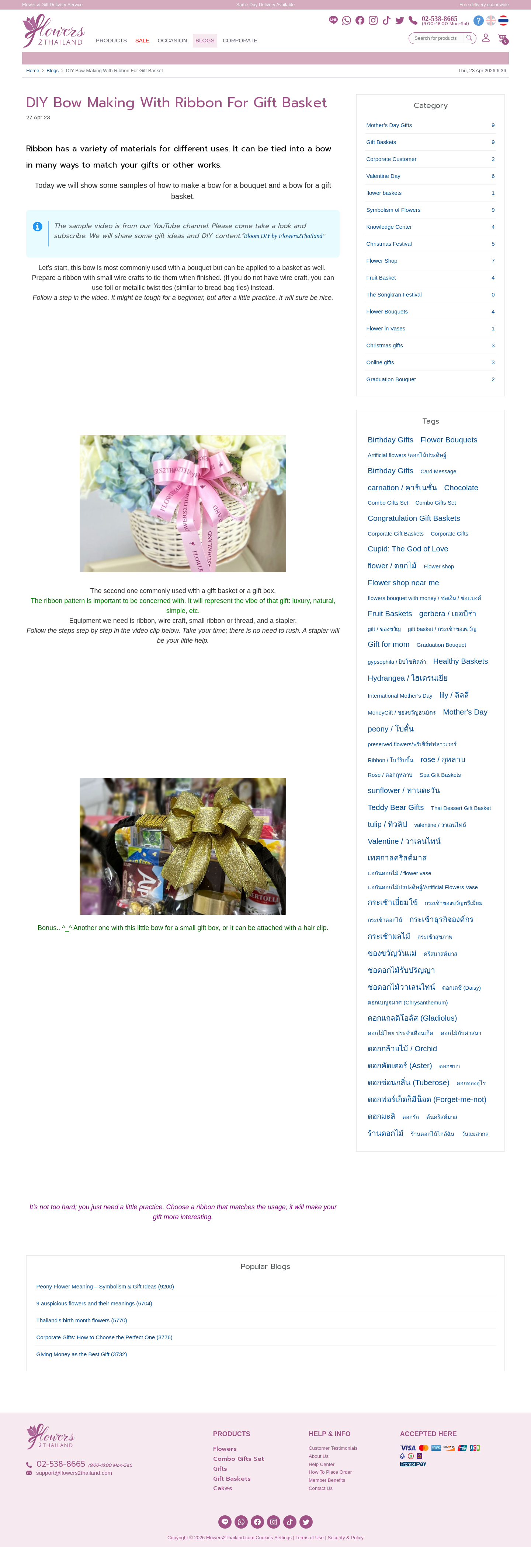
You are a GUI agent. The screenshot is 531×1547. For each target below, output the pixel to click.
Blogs (205, 40)
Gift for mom (388, 644)
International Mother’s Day (400, 695)
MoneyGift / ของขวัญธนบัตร (402, 712)
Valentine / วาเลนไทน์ (404, 841)
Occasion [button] (172, 40)
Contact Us (321, 1488)
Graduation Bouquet (441, 645)
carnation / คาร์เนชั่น (402, 487)
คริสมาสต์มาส (440, 954)
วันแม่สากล (475, 1134)
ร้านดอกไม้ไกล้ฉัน (432, 1134)
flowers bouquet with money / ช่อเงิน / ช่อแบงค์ (424, 598)
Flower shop (439, 566)
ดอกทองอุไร (471, 1083)
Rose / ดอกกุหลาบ (390, 775)
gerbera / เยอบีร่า (447, 613)
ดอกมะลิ (381, 1116)
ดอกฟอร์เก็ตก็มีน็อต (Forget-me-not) (427, 1099)
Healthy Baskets (460, 661)
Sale (142, 40)
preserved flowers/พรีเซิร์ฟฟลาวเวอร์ (412, 744)
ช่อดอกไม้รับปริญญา (401, 970)
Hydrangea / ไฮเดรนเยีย (408, 678)
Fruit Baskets (390, 613)
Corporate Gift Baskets (396, 533)
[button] (502, 38)
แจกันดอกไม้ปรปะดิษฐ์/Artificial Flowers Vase (423, 887)
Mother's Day (465, 712)
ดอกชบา (449, 1066)
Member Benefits (327, 1480)
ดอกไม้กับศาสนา (461, 1033)
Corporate (240, 40)
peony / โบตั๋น (390, 729)
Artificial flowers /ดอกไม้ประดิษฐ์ (407, 455)
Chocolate (461, 487)
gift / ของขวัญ (384, 629)
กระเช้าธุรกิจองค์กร (441, 919)
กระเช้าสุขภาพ (434, 937)
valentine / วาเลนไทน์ (440, 825)
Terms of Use (309, 1537)
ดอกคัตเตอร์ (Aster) (400, 1065)
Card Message (438, 471)
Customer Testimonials (333, 1448)
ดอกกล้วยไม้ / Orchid (402, 1048)
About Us (319, 1456)
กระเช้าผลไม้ (389, 936)
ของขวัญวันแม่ (392, 953)
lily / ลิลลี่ (454, 695)
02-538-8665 (440, 18)
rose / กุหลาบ (442, 759)
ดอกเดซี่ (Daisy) (461, 988)
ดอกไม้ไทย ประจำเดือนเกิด (400, 1033)
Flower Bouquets (449, 439)
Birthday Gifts (390, 439)
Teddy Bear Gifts (396, 807)
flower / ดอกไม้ (392, 565)
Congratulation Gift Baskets (414, 518)
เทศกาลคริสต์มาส (397, 857)
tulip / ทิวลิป (387, 824)
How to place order (330, 1472)
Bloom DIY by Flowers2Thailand (283, 236)
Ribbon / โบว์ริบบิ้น (390, 760)
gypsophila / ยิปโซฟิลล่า (397, 662)
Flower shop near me (403, 582)
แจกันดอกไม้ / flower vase (399, 873)
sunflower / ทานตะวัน (404, 790)
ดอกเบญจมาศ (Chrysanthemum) (408, 1002)
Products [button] (111, 40)
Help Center (321, 1464)
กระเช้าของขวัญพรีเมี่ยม (454, 903)
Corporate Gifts (449, 533)
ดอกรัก (410, 1117)
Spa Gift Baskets (440, 775)
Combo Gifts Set (388, 502)
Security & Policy (345, 1537)
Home (32, 70)
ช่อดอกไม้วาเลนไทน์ (401, 987)
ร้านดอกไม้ (386, 1133)
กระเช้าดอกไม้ (385, 920)
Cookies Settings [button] (274, 1537)
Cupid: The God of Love (408, 548)
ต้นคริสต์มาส (441, 1117)
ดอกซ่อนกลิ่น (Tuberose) (409, 1082)
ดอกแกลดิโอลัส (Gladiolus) (412, 1018)
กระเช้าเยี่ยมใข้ (393, 902)
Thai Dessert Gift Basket (461, 808)
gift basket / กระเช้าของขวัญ (442, 629)
